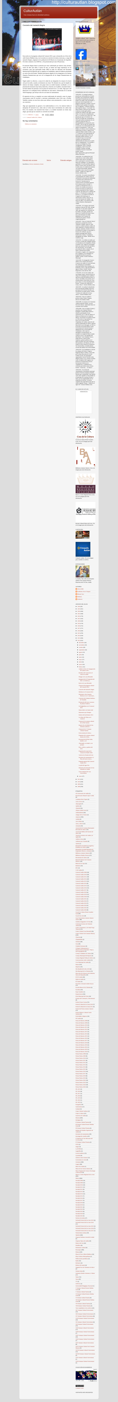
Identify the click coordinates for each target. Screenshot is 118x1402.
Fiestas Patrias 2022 (81, 1080)
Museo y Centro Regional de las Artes (85, 1174)
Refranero (78, 1263)
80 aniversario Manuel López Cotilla (85, 795)
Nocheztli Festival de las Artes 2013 (85, 1220)
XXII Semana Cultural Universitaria (85, 1328)
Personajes (78, 1249)
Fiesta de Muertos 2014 (81, 1034)
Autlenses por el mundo (81, 841)
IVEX (77, 1144)
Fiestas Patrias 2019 (81, 1078)
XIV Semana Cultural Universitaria (84, 1310)
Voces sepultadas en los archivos (84, 1308)
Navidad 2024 (79, 1213)
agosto (81, 652)
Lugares (78, 1164)
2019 (79, 623)
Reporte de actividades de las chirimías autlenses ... (86, 725)
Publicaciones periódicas (82, 1258)
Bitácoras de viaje (80, 863)
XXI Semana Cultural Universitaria (84, 1324)
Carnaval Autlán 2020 (81, 896)
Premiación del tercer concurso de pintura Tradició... (86, 702)
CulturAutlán (33, 11)
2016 (79, 630)
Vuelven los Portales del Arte (86, 755)
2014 (79, 635)
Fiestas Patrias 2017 (81, 1073)
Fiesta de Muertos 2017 (81, 1040)
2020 (79, 621)
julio (80, 654)
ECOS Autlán (79, 977)
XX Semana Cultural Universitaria (84, 1322)
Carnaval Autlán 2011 (81, 876)
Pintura (77, 1252)
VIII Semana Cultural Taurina (83, 1305)
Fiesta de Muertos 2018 (81, 1042)
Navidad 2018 (79, 1202)
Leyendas (78, 1155)
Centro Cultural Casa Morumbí (83, 931)
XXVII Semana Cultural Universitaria (85, 1350)
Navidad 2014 (79, 1193)
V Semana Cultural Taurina (82, 1291)
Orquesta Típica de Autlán (82, 1241)
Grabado (78, 1109)
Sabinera (79, 596)
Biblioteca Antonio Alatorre (82, 853)
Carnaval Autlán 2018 (81, 892)
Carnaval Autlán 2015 (81, 885)
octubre (81, 647)
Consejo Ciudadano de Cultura (83, 953)
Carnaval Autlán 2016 (81, 888)
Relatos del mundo (80, 1265)
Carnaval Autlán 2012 (32, 117)
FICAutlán (78, 1018)
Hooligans (78, 1120)
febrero (81, 667)
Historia (78, 1117)
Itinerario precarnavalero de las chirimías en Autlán (86, 768)
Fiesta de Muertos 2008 (81, 1020)
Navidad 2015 (79, 1196)
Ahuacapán (78, 803)
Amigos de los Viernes (81, 814)
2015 (79, 633)
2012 (79, 640)
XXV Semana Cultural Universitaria (85, 1342)
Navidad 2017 (79, 1200)
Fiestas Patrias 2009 (81, 1056)
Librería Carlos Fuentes (81, 1157)
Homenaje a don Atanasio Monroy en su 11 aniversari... (87, 695)
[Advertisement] (47, 144)
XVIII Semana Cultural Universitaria (85, 1318)
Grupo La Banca (80, 1113)
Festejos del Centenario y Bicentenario (85, 998)
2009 (79, 784)
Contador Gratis (80, 1388)
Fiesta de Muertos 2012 (81, 1029)
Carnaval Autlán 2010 (81, 874)
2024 (79, 611)
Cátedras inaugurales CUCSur (83, 921)
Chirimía (78, 941)
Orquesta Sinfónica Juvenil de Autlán (85, 1237)
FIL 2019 (78, 1098)
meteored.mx (84, 391)
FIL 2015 (78, 1089)
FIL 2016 (78, 1091)
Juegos (77, 1146)
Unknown (79, 599)
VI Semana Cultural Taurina (83, 1297)
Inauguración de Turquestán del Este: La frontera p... (86, 679)
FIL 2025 (78, 1102)
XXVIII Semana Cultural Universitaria (85, 1354)
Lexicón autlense (80, 1153)
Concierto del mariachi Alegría (86, 689)
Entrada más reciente (30, 160)
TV (76, 1281)
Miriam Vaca (80, 594)
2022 (79, 616)
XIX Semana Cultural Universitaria (84, 1314)
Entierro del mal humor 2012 (86, 715)
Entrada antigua (65, 160)
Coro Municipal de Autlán (82, 962)
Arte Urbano (79, 821)
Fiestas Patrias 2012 (81, 1062)
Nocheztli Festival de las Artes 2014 (85, 1222)
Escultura (78, 989)
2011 (79, 779)
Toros (77, 1279)
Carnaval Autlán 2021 (81, 899)
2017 (79, 628)
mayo (80, 659)
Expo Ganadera (79, 992)
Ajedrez (78, 806)
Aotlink (77, 819)
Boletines (78, 865)
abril (80, 662)
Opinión (78, 1235)
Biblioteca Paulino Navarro (82, 855)
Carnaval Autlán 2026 (81, 910)
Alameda (78, 808)
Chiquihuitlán (79, 939)
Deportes (78, 966)
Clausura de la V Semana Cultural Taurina (85, 729)
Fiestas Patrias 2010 (81, 1058)
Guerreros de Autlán (81, 1115)
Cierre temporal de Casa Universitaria (85, 772)
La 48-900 (78, 1149)
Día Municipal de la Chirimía (83, 971)
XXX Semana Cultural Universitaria (85, 1357)
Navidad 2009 (79, 1182)
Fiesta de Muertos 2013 (81, 1031)
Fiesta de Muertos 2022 (81, 1047)
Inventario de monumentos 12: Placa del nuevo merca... (86, 758)
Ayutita (77, 843)
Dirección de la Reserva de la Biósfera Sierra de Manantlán (85, 974)
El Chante (78, 981)
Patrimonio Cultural (81, 1247)
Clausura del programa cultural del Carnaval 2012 (86, 686)
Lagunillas (78, 1151)
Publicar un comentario (31, 124)
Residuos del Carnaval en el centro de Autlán (86, 673)
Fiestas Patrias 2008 (81, 1053)
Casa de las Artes (80, 915)
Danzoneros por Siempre (85, 712)
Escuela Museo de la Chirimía (83, 987)
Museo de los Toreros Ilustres (83, 1168)
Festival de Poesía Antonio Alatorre (84, 1009)
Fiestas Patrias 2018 (81, 1076)
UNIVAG (78, 1283)
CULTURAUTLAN (80, 48)
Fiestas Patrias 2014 (81, 1067)
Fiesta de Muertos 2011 (81, 1027)
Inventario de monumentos (82, 1134)
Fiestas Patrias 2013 (81, 1064)
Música (40, 117)
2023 (79, 613)
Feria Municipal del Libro (82, 996)
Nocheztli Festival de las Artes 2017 (85, 1230)
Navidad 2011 (79, 1187)
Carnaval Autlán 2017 (81, 890)
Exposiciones (79, 994)
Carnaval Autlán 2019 (81, 894)
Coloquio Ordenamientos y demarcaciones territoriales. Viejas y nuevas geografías (85, 950)
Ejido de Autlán (79, 979)
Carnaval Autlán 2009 (81, 872)
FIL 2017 (78, 1093)
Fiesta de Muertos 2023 (81, 1049)
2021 (79, 618)
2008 (79, 786)
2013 (79, 638)
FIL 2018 (78, 1095)
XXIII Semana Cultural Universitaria (85, 1331)
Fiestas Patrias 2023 (81, 1082)
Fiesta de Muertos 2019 (81, 1045)
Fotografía (78, 1104)
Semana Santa (79, 1271)
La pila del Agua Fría (84, 765)
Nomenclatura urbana (81, 1232)
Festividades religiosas (81, 1016)
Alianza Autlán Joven (81, 810)
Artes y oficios (79, 823)
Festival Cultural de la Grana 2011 (84, 1006)
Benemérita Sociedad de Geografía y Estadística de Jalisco (85, 846)
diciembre (81, 642)
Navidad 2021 (79, 1207)
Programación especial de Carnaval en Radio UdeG (86, 751)
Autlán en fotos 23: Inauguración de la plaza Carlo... (87, 669)
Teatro (77, 1277)
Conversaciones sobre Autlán (83, 960)
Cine (77, 944)
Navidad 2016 (79, 1198)
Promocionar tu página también (83, 61)
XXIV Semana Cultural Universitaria (85, 1335)
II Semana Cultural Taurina (82, 1122)
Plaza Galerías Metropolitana (83, 1256)
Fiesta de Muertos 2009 (81, 1023)
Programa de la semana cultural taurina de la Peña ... (86, 736)
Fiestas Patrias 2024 (81, 1084)
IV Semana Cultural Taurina (83, 1142)
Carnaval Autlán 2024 (81, 905)
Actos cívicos (79, 801)
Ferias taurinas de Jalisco (85, 733)
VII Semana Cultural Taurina (83, 1303)
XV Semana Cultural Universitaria (84, 1316)
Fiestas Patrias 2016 (81, 1071)
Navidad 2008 (79, 1180)
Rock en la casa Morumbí (85, 683)
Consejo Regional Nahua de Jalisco (84, 958)
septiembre (82, 650)
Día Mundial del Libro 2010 (83, 969)
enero (80, 776)
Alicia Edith (80, 589)
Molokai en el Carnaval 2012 (86, 692)
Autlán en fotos (79, 839)
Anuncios (78, 817)
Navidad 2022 (79, 1209)
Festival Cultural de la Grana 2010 (84, 1004)
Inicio (49, 160)
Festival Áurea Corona (81, 1002)
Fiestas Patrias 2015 (81, 1069)
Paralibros (78, 1245)
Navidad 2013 (79, 1191)
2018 (79, 626)
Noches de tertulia (80, 1218)
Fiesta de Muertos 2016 (81, 1038)
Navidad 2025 (79, 1216)
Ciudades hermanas (80, 946)
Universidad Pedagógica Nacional (84, 1286)
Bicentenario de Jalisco (81, 857)
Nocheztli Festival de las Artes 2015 (85, 1226)
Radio (77, 1260)
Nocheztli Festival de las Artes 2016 (85, 1228)
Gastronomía (79, 1106)
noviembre (82, 645)
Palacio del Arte (80, 1243)
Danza (77, 964)
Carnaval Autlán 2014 (81, 883)
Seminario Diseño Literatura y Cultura (85, 1273)
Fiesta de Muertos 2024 (81, 1051)
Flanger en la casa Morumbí (86, 676)
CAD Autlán (79, 870)
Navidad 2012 (79, 1189)
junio (80, 657)
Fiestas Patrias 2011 (81, 1060)
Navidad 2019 (79, 1205)
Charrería (78, 937)
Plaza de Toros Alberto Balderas (84, 1254)
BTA (77, 868)
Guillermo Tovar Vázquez (83, 591)
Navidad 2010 (79, 1185)
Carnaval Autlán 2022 (81, 901)
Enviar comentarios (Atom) (36, 164)
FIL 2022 (78, 1100)
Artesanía (78, 826)
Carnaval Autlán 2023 (81, 903)
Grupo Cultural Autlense (82, 1111)
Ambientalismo (79, 812)
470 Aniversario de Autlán (82, 793)
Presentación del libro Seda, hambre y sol (86, 740)
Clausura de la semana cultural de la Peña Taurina (86, 722)
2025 (79, 609)
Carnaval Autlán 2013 (81, 881)
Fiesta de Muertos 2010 (81, 1025)
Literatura (78, 1162)
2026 (79, 606)
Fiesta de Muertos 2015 (81, 1036)
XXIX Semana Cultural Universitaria (85, 1339)
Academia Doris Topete (81, 799)
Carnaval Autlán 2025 (81, 907)
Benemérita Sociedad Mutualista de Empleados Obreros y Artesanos (84, 850)
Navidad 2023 (79, 1211)
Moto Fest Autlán (80, 1166)
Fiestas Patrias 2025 (81, 1087)
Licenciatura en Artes (81, 1159)
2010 (79, 781)
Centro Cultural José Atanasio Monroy (85, 933)
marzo (80, 664)
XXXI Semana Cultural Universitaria (85, 1361)
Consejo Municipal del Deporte (83, 955)
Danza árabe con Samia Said (86, 710)
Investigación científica (81, 1136)
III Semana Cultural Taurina (83, 1128)
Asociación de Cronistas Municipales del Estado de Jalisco (85, 828)
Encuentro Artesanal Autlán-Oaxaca (84, 983)
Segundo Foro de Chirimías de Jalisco (85, 1267)
